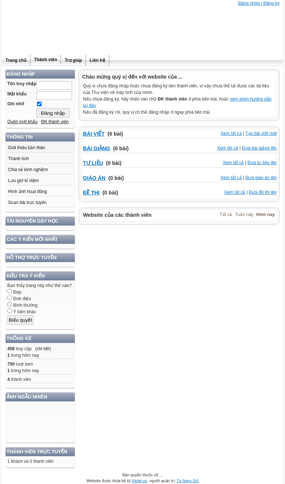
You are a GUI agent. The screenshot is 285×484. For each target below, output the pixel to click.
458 (11, 348)
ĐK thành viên (55, 121)
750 (11, 364)
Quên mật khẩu (22, 121)
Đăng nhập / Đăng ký (259, 3)
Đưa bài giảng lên (259, 148)
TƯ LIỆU (93, 163)
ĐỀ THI (91, 193)
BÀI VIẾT (93, 134)
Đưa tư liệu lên (262, 162)
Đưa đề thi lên (263, 192)
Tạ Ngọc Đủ (187, 481)
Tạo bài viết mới (261, 133)
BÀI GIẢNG (96, 148)
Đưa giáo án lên (261, 177)
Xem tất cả (231, 133)
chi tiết (43, 348)
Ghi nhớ (15, 103)
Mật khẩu (17, 94)
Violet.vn (139, 481)
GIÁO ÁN (94, 178)
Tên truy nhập (22, 83)
